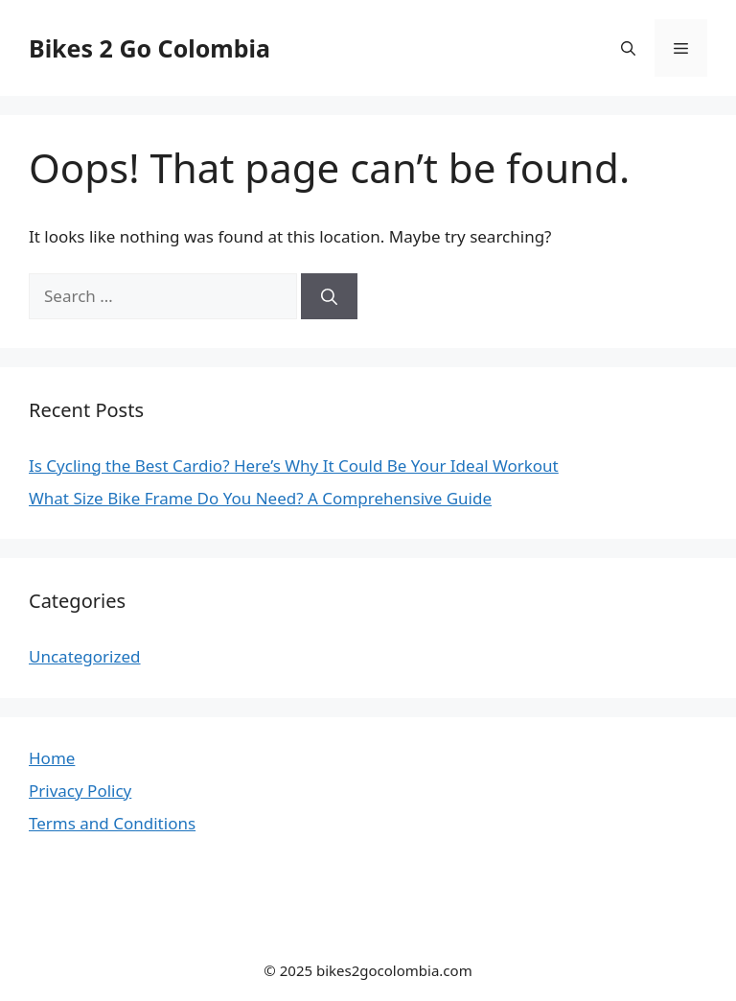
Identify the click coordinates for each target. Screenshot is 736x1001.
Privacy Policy (80, 791)
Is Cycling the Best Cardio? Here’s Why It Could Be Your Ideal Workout (294, 465)
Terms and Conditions (112, 823)
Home (52, 758)
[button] (628, 48)
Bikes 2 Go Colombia (149, 48)
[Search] (329, 296)
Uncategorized (85, 656)
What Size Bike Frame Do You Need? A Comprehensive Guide (260, 498)
